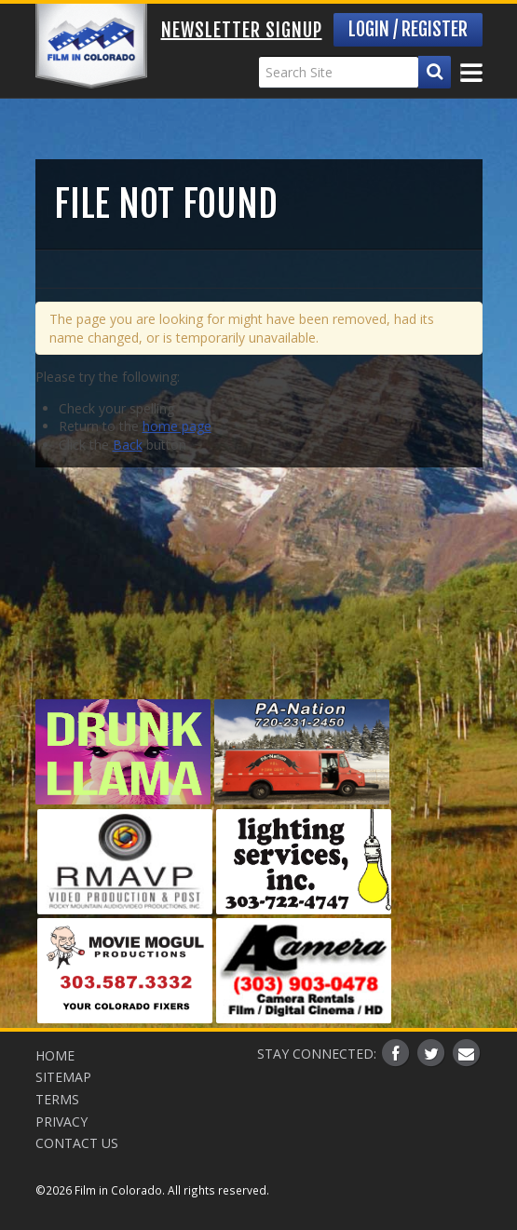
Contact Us (76, 1143)
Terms (57, 1099)
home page (177, 426)
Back (128, 444)
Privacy (61, 1121)
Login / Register (408, 29)
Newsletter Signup (241, 30)
